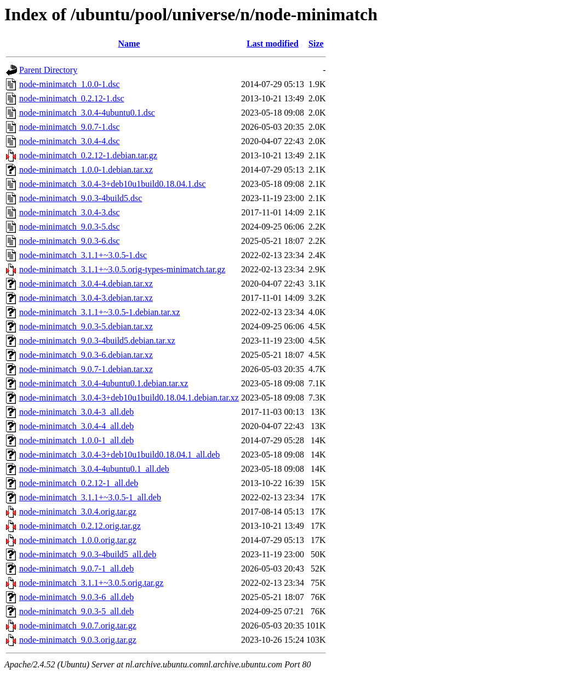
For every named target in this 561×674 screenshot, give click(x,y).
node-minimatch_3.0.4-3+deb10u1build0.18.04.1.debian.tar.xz (129, 397)
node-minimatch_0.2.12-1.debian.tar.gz (88, 155)
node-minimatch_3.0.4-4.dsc (69, 141)
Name (129, 43)
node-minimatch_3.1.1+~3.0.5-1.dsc (83, 255)
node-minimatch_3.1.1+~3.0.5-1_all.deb (90, 497)
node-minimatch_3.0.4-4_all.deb (76, 426)
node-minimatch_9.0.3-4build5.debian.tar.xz (97, 340)
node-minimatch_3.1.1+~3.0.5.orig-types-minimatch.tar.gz (122, 269)
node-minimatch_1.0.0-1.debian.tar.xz (86, 169)
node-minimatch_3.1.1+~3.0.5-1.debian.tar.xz (99, 312)
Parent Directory (48, 70)
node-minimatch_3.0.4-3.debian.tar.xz (86, 297)
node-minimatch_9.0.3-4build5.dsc (80, 198)
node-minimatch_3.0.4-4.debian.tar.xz (86, 283)
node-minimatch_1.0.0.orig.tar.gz (77, 540)
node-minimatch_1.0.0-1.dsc (69, 84)
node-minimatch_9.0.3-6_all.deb (76, 597)
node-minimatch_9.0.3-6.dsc (69, 240)
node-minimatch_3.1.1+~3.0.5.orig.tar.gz (91, 582)
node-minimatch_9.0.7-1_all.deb (76, 568)
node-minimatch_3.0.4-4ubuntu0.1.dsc (87, 112)
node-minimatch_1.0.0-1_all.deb (76, 440)
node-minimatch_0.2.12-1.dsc (71, 98)
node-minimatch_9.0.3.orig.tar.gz (77, 639)
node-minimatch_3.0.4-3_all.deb (76, 411)
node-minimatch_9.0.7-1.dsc (69, 127)
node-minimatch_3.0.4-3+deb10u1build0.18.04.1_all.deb (119, 454)
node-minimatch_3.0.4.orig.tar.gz (77, 511)
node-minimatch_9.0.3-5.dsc (69, 226)
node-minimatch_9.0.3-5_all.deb (76, 611)
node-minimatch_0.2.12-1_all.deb (78, 483)
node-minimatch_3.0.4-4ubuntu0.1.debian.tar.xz (103, 383)
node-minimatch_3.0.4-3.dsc (69, 212)
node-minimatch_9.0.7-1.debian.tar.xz (86, 369)
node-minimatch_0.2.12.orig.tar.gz (80, 525)
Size (316, 43)
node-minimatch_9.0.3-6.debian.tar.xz (86, 354)
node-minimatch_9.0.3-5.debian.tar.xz (86, 326)
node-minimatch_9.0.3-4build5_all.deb (87, 554)
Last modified (273, 43)
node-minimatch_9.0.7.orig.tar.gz (77, 625)
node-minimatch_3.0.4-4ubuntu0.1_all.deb (94, 468)
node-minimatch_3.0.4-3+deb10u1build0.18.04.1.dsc (112, 184)
